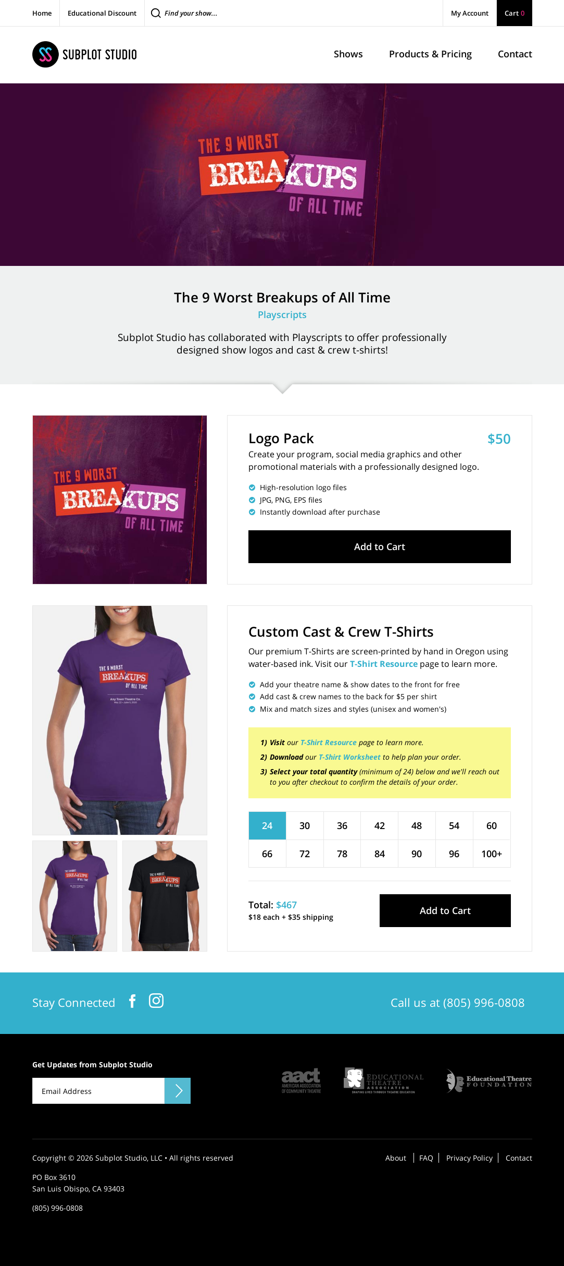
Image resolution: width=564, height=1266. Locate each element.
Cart (514, 13)
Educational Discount (102, 13)
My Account (469, 13)
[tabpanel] (120, 720)
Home (42, 13)
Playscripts (282, 314)
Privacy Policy (469, 1158)
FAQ (426, 1158)
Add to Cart (379, 546)
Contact (519, 1158)
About (395, 1158)
